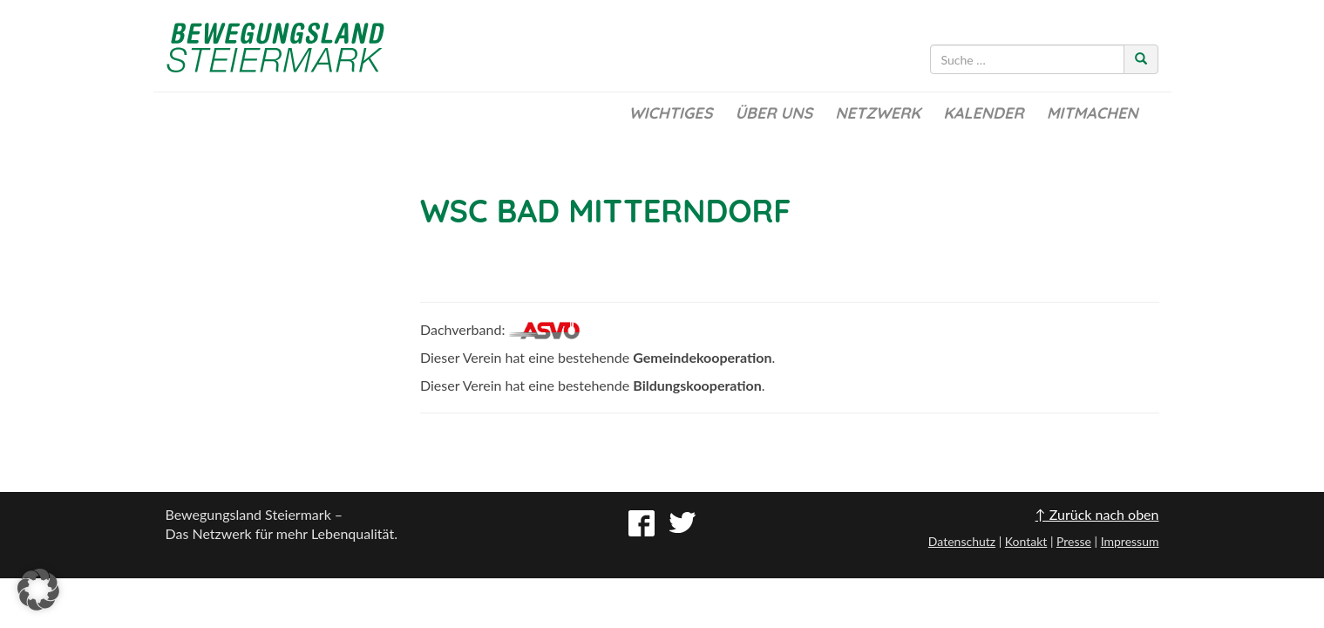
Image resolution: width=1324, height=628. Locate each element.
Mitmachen (1092, 113)
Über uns (773, 113)
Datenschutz (961, 541)
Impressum (1130, 541)
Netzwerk (877, 113)
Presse (1073, 541)
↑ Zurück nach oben (1097, 514)
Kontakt (1026, 541)
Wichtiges (670, 113)
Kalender (983, 113)
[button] (38, 589)
